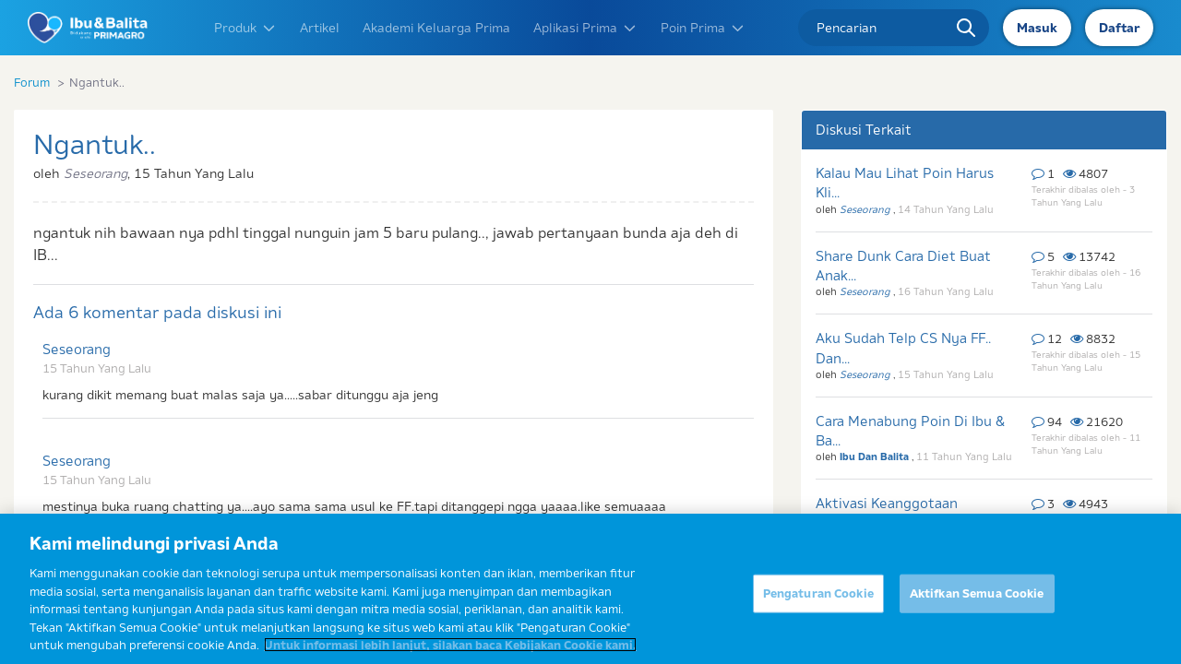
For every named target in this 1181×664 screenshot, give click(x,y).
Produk (245, 27)
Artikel (320, 27)
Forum (32, 82)
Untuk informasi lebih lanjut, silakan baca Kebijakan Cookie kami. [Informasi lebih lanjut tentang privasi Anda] (450, 655)
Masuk (1037, 27)
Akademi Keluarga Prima (436, 27)
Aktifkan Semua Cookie (977, 603)
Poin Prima (703, 27)
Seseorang (76, 349)
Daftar (1119, 27)
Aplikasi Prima (585, 27)
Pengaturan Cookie (818, 603)
